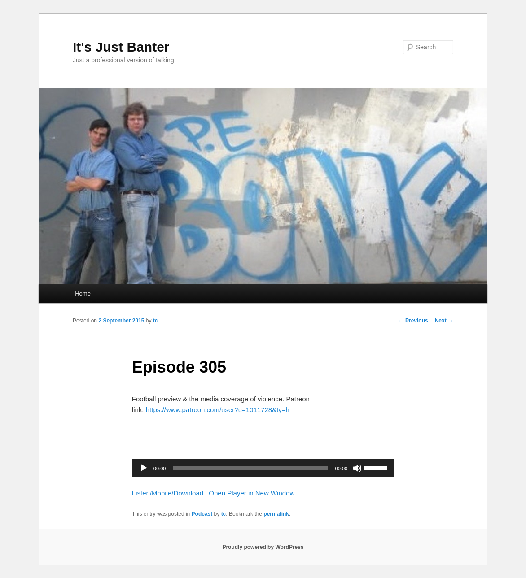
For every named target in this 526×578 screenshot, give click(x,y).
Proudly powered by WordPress (262, 547)
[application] (263, 468)
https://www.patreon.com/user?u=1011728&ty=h (217, 409)
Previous (413, 320)
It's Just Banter (121, 46)
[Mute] (357, 468)
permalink (276, 514)
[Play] (143, 468)
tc (155, 320)
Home (83, 293)
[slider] (250, 468)
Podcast (202, 514)
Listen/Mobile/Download (167, 493)
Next (444, 320)
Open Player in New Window (251, 493)
